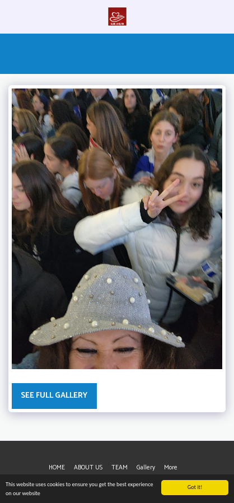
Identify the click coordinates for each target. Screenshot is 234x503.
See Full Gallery (54, 395)
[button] (12, 16)
